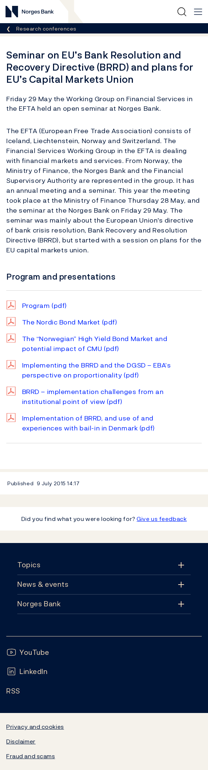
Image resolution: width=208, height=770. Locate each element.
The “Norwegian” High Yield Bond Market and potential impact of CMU (95, 344)
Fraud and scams (30, 756)
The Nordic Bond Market (69, 322)
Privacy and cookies (35, 726)
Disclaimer (21, 741)
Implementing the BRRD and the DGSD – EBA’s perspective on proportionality (96, 370)
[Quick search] (182, 12)
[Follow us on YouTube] (27, 652)
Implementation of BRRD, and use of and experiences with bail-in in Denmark (88, 423)
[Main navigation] (198, 12)
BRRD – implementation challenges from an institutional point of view (93, 397)
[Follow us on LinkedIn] (27, 671)
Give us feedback (162, 518)
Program (44, 306)
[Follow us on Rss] (13, 691)
